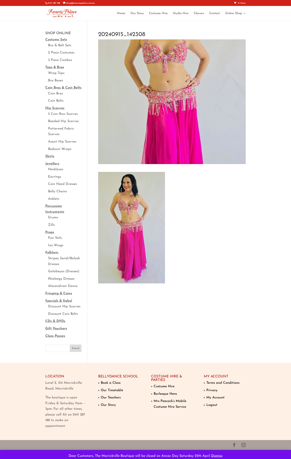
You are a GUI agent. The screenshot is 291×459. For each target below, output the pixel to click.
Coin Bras (55, 93)
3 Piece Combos (60, 60)
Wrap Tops (56, 73)
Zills (51, 225)
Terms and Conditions (222, 383)
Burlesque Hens (165, 394)
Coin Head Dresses (62, 184)
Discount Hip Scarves (64, 306)
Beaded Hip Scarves (63, 121)
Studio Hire (181, 13)
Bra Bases (55, 80)
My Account (215, 397)
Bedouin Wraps (59, 149)
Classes (199, 13)
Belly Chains (57, 191)
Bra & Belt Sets (59, 45)
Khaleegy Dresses (61, 279)
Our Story (137, 13)
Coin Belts (55, 101)
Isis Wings (55, 245)
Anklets (53, 199)
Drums (53, 217)
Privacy (212, 390)
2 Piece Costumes (61, 52)
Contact (214, 13)
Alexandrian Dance (63, 286)
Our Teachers (111, 397)
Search (76, 348)
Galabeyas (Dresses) (63, 271)
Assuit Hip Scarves (62, 141)
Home (121, 13)
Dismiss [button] (216, 456)
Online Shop (233, 13)
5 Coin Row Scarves (63, 114)
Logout (211, 405)
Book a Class (110, 383)
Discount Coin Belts (63, 314)
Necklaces (55, 169)
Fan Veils (55, 238)
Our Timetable (112, 390)
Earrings (54, 177)
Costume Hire (158, 13)
